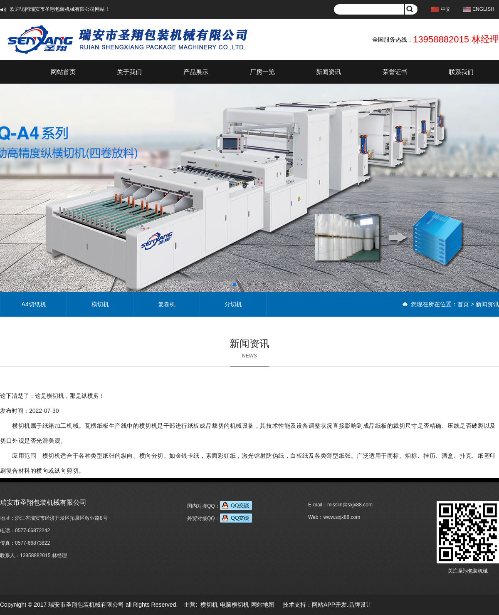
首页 (463, 304)
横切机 (100, 304)
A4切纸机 (33, 304)
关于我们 (129, 71)
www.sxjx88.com (341, 517)
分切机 (233, 304)
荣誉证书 (395, 71)
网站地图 (262, 604)
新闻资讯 (328, 71)
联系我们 (461, 71)
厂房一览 (262, 71)
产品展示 (195, 71)
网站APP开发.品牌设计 (342, 604)
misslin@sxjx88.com (350, 505)
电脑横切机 (234, 604)
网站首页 (63, 71)
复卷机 (166, 304)
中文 (446, 9)
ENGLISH (483, 9)
